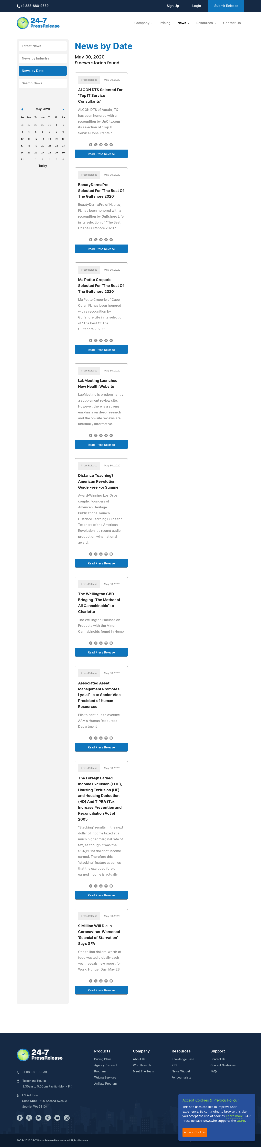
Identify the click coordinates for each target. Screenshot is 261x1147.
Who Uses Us (142, 1065)
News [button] (182, 23)
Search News (32, 83)
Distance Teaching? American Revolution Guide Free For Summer (99, 481)
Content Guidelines (223, 1065)
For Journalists (181, 1077)
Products (102, 1051)
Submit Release (226, 6)
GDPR (241, 1120)
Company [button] (142, 23)
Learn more (234, 1116)
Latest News (31, 46)
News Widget (181, 1071)
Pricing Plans (103, 1059)
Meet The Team (143, 1071)
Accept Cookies (195, 1132)
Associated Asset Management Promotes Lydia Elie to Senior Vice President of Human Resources (99, 695)
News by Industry (35, 58)
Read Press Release (101, 154)
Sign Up (173, 6)
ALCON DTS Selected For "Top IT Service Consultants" (100, 96)
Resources (181, 1051)
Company (141, 1051)
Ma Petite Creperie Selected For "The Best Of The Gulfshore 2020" (101, 286)
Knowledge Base (183, 1059)
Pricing (165, 23)
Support (217, 1051)
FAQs (214, 1071)
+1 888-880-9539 (33, 6)
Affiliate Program (105, 1083)
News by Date (32, 71)
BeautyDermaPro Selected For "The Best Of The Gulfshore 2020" (101, 191)
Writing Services (105, 1077)
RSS (174, 1065)
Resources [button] (205, 23)
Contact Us (232, 23)
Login (196, 6)
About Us (139, 1059)
